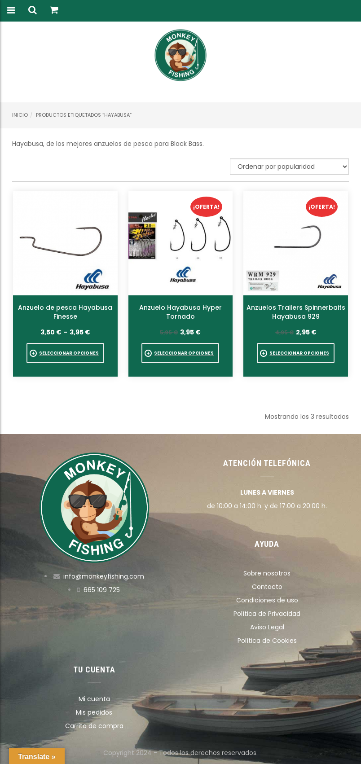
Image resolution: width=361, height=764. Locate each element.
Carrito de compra (94, 725)
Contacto (267, 586)
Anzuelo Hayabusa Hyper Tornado (180, 312)
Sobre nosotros (267, 573)
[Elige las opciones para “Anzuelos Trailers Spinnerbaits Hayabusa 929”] (296, 353)
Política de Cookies (267, 640)
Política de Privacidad (266, 613)
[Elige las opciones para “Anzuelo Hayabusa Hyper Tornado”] (180, 353)
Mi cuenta (94, 698)
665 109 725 (102, 589)
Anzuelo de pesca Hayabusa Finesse (65, 312)
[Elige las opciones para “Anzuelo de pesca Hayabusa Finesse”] (65, 353)
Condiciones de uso (267, 600)
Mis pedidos (94, 712)
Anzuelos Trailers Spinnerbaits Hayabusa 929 (296, 312)
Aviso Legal (267, 627)
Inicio (20, 115)
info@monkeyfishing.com (103, 576)
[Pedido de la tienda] (289, 166)
